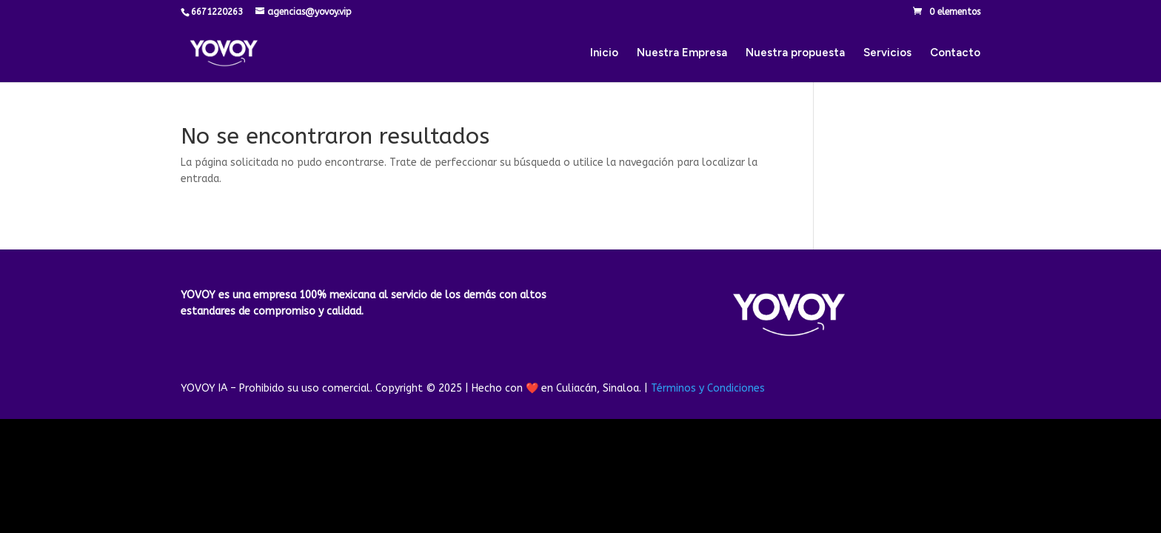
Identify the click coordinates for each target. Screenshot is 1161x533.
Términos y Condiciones (708, 388)
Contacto (955, 53)
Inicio (604, 53)
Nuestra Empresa (682, 53)
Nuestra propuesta (795, 53)
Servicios (887, 53)
